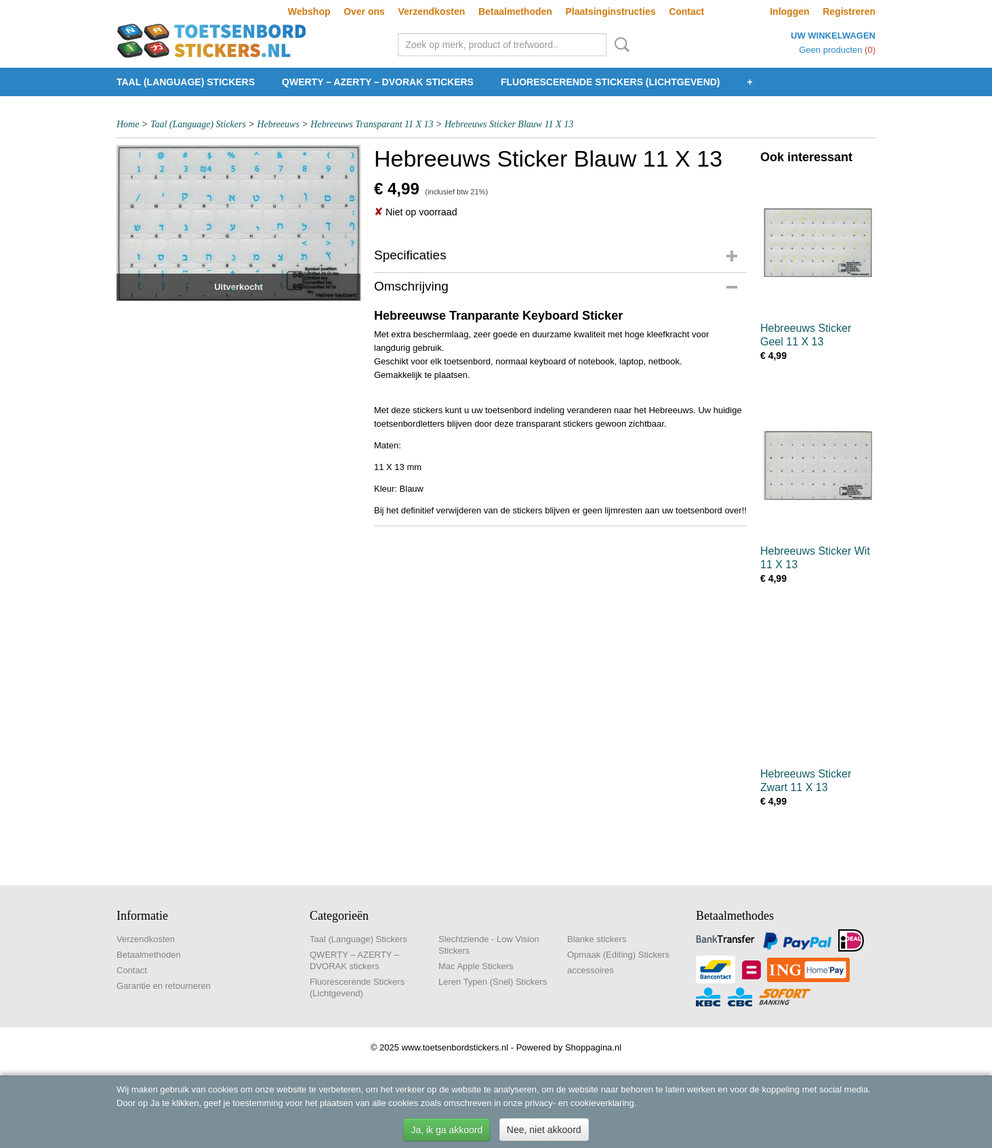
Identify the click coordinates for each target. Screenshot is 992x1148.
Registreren (849, 11)
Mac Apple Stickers (476, 966)
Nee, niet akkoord (544, 1129)
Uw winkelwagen (833, 35)
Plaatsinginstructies (610, 11)
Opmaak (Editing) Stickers (618, 955)
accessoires (590, 970)
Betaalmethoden (515, 11)
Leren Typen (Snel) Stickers (492, 982)
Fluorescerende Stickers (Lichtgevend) (610, 82)
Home (128, 124)
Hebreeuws (278, 124)
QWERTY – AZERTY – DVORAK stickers (378, 82)
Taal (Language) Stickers (186, 82)
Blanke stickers (596, 939)
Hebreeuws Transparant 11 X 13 (371, 124)
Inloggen (789, 11)
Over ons (364, 11)
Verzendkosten (431, 11)
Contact (686, 11)
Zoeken (619, 45)
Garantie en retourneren (164, 986)
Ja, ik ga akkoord (446, 1129)
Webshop (309, 11)
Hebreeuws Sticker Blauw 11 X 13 (509, 124)
